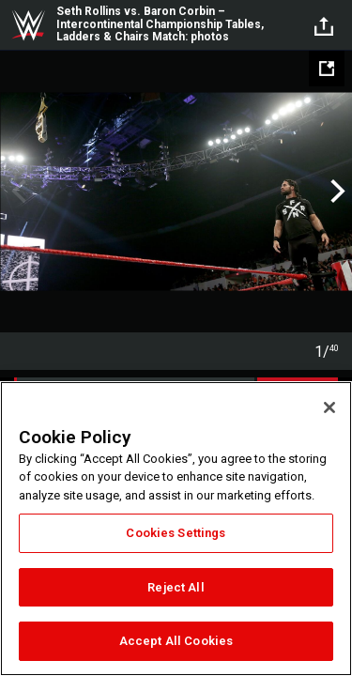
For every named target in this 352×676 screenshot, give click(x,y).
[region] (176, 528)
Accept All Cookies (176, 641)
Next (335, 191)
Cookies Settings (175, 533)
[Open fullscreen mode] (326, 68)
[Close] (329, 407)
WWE (28, 25)
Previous (16, 191)
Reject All (175, 587)
